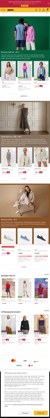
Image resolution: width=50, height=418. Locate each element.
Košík (47, 9)
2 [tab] (26, 15)
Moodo (3, 299)
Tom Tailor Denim (22, 336)
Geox (3, 249)
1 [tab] (24, 15)
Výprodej (46, 310)
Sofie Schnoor (5, 168)
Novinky (47, 274)
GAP (3, 82)
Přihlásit (43, 10)
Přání (40, 10)
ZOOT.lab (4, 336)
